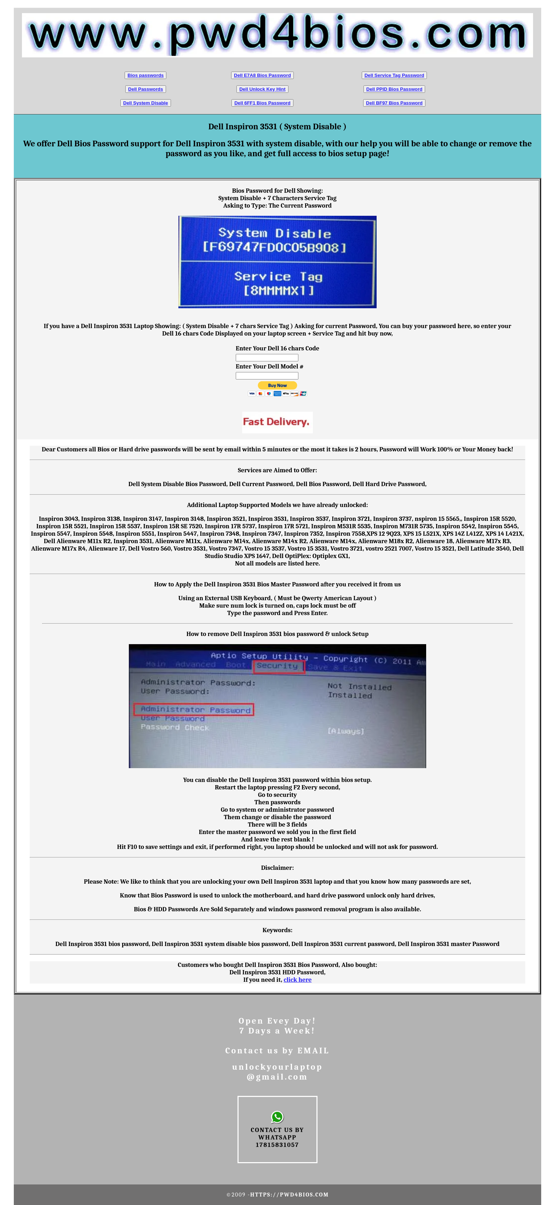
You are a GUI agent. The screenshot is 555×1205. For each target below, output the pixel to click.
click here (297, 980)
